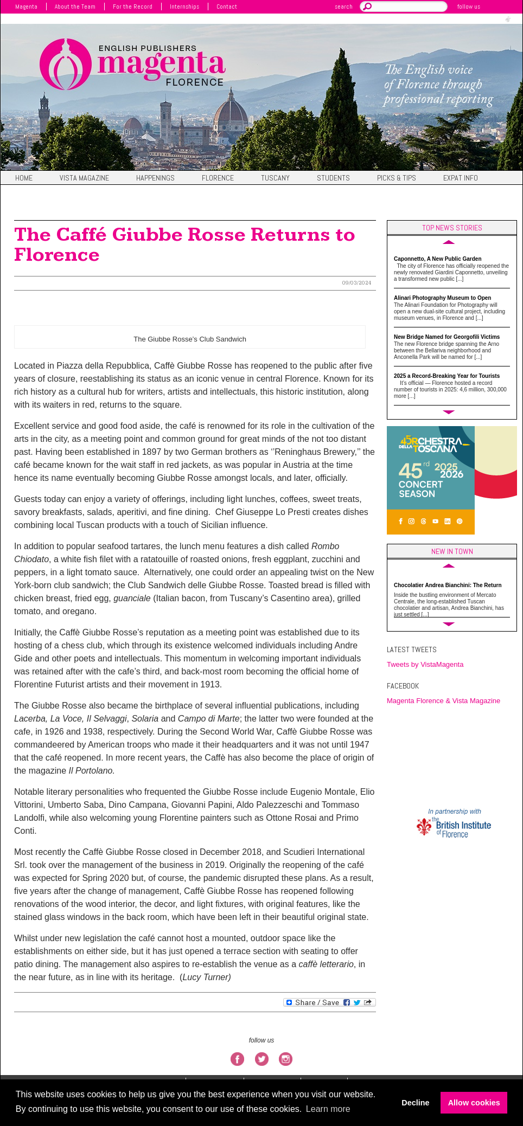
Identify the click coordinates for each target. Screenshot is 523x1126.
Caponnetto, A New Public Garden (438, 259)
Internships (184, 6)
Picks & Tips (396, 178)
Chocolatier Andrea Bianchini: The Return (448, 585)
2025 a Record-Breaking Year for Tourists (447, 376)
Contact (226, 6)
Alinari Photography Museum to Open (442, 298)
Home (24, 178)
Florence (218, 178)
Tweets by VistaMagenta (425, 664)
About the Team (75, 6)
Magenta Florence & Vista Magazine (443, 701)
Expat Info (460, 178)
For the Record (132, 6)
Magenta (26, 6)
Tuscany (275, 178)
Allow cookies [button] (474, 1102)
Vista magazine (84, 178)
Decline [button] (415, 1102)
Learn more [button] (328, 1109)
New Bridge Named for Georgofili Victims (447, 337)
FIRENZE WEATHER (454, 755)
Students (333, 178)
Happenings (155, 178)
